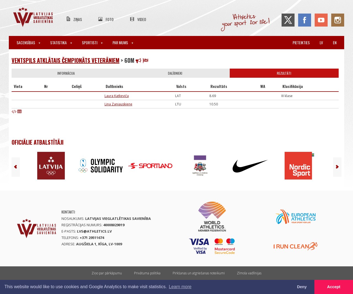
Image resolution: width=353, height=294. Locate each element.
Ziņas (77, 19)
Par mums (123, 42)
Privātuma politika (147, 273)
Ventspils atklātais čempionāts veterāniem (65, 60)
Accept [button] (333, 287)
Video (141, 19)
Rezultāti (284, 73)
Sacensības (28, 42)
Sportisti (92, 42)
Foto (110, 19)
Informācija (66, 73)
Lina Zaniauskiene (118, 104)
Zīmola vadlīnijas (249, 273)
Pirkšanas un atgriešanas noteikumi (199, 273)
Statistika (61, 42)
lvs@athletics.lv (94, 231)
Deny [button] (302, 287)
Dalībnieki (175, 73)
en (334, 42)
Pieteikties (301, 42)
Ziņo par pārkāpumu (107, 273)
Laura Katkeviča (117, 95)
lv (321, 42)
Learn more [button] (180, 286)
